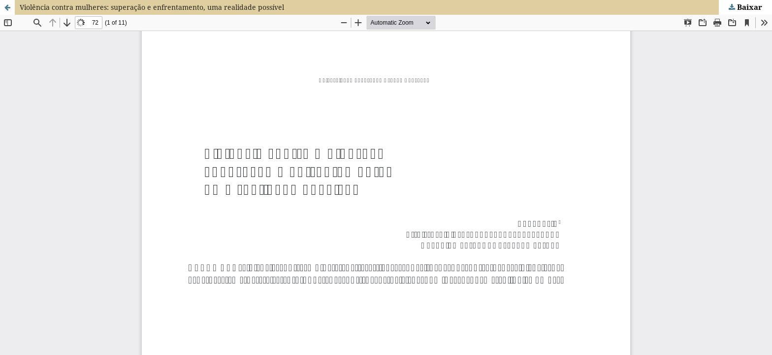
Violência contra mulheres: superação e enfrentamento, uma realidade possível (152, 7)
